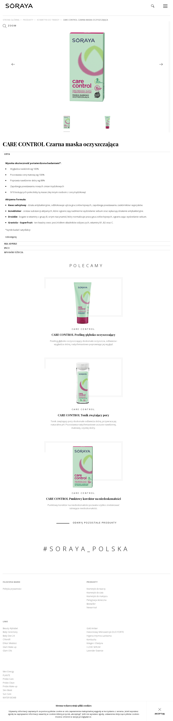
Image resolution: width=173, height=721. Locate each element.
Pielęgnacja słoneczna (96, 600)
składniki (10, 243)
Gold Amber (92, 628)
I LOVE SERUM (93, 647)
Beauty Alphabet (10, 628)
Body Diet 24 (9, 636)
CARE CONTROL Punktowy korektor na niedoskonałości (83, 499)
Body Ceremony (10, 632)
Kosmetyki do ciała (95, 592)
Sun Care (7, 694)
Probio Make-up (10, 686)
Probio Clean (8, 682)
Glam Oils (7, 650)
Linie (5, 621)
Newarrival (92, 607)
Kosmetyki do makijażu (97, 596)
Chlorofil (6, 639)
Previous (13, 64)
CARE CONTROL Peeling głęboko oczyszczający (83, 335)
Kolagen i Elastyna (95, 643)
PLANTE (6, 675)
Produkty (28, 19)
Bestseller (91, 604)
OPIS (7, 154)
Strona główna (11, 19)
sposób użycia (13, 252)
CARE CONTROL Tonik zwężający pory (83, 415)
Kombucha (91, 639)
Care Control (83, 329)
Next (161, 64)
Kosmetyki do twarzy (48, 19)
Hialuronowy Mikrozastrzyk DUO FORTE (105, 632)
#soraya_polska (86, 549)
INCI (6, 248)
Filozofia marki (11, 582)
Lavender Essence (95, 650)
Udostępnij (11, 236)
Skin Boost (7, 690)
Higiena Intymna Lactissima (99, 636)
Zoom (10, 26)
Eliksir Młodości (10, 643)
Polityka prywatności (12, 589)
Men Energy (8, 671)
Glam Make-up (9, 647)
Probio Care (8, 679)
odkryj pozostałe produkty (95, 522)
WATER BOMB (9, 697)
